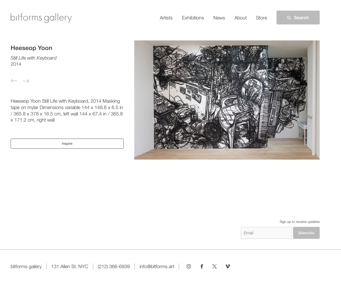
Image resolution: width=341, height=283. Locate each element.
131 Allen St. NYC (69, 266)
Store (261, 18)
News (219, 18)
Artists (166, 18)
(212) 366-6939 (114, 266)
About (240, 18)
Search (297, 17)
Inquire (67, 143)
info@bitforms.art (157, 266)
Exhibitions (193, 18)
